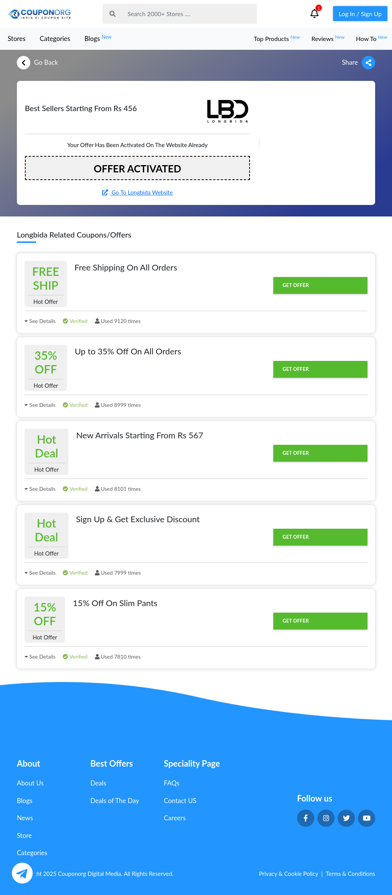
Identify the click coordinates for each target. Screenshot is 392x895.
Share (358, 62)
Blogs (97, 38)
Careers (175, 818)
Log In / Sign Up (360, 13)
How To (371, 38)
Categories (55, 38)
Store (24, 835)
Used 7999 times (118, 572)
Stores (17, 38)
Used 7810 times (118, 656)
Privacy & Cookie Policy (288, 873)
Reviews (327, 38)
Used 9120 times (118, 321)
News (25, 818)
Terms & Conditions (350, 873)
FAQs (172, 783)
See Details (40, 321)
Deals (98, 783)
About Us (30, 783)
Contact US (180, 801)
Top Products (277, 38)
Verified (75, 321)
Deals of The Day (114, 801)
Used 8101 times (118, 488)
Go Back (37, 62)
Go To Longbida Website (137, 192)
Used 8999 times (118, 405)
